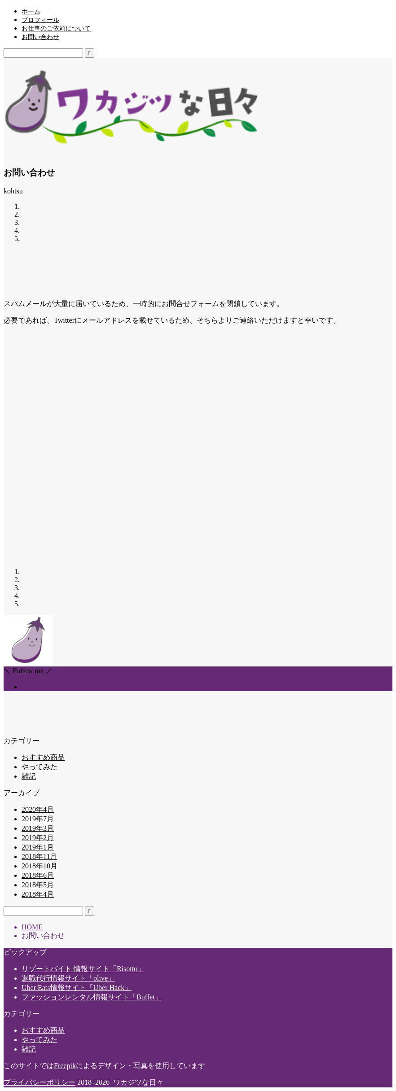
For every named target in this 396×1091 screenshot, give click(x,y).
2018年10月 (39, 866)
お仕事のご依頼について (56, 28)
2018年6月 (38, 875)
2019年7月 (38, 819)
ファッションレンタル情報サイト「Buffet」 (92, 997)
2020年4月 (38, 809)
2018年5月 (38, 885)
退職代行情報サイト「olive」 (68, 978)
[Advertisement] (167, 270)
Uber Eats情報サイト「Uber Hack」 (77, 987)
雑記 (29, 776)
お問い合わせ (40, 37)
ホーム (31, 11)
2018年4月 (38, 894)
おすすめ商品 (43, 757)
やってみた (39, 767)
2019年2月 (38, 837)
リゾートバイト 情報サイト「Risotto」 (83, 969)
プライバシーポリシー (39, 1082)
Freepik (65, 1065)
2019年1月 (38, 847)
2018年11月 (39, 856)
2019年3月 (38, 828)
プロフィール (40, 20)
